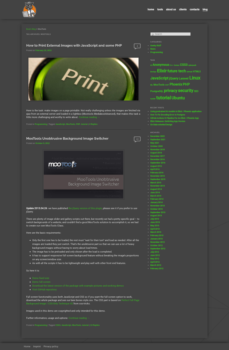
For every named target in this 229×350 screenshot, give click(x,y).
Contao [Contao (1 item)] (176, 65)
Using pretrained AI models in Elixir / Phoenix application (175, 111)
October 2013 (156, 209)
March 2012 (155, 265)
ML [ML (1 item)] (151, 85)
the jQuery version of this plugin (85, 208)
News (153, 49)
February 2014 (156, 199)
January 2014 (156, 202)
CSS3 (58, 325)
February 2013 (156, 235)
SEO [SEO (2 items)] (196, 91)
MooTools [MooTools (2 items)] (158, 84)
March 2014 (155, 196)
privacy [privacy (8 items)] (170, 90)
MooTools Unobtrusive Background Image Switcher (67, 138)
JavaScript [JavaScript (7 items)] (159, 78)
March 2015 (155, 182)
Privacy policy (51, 346)
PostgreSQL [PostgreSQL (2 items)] (156, 91)
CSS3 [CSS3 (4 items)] (183, 65)
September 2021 (157, 139)
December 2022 (157, 136)
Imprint (37, 346)
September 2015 (157, 179)
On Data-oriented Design (161, 124)
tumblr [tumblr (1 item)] (153, 99)
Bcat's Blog (31, 29)
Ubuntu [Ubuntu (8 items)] (178, 98)
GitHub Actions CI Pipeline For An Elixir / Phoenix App (174, 118)
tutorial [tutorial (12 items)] (163, 97)
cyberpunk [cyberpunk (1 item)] (192, 65)
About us (171, 9)
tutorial (84, 124)
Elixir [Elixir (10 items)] (162, 70)
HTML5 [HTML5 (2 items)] (197, 71)
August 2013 (156, 215)
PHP (78, 124)
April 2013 (155, 229)
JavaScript (60, 124)
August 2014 (156, 189)
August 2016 (156, 166)
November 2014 (157, 186)
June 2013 (155, 222)
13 (137, 139)
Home (151, 9)
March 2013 (155, 232)
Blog (205, 9)
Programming (41, 124)
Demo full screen (41, 282)
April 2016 (155, 169)
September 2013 (157, 212)
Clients (183, 9)
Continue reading (89, 117)
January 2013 (156, 239)
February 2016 (156, 172)
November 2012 (157, 242)
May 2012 (154, 258)
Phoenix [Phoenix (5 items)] (176, 84)
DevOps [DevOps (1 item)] (153, 72)
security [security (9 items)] (185, 90)
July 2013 (154, 219)
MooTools (70, 124)
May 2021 (154, 143)
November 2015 (157, 176)
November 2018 (157, 149)
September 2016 (157, 163)
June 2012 (155, 255)
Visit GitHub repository (44, 289)
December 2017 (157, 156)
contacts (194, 9)
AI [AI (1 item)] (151, 65)
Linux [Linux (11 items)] (194, 78)
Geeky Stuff (155, 45)
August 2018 (156, 153)
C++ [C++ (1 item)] (171, 65)
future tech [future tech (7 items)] (176, 71)
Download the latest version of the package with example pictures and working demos (78, 285)
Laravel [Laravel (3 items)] (183, 78)
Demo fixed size (40, 278)
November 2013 (157, 205)
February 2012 (156, 268)
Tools (160, 9)
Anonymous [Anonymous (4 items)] (161, 65)
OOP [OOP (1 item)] (167, 85)
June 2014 (155, 192)
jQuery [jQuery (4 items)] (173, 78)
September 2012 (157, 248)
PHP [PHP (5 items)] (186, 84)
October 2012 (156, 245)
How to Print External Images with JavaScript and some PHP (74, 45)
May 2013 (154, 225)
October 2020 (156, 146)
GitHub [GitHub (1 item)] (189, 72)
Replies (93, 124)
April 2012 (155, 262)
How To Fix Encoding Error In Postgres (167, 115)
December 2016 (157, 159)
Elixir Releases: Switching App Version (167, 121)
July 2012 (154, 252)
